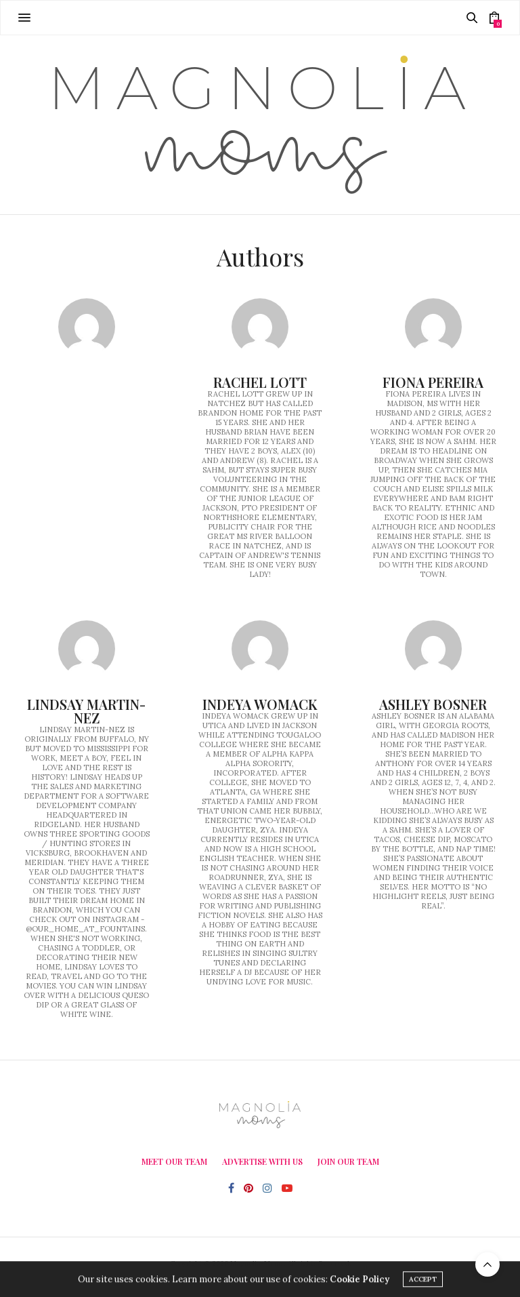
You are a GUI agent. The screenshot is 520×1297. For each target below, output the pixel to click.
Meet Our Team (174, 1161)
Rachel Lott (260, 382)
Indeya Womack (260, 704)
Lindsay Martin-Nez (86, 711)
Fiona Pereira (433, 382)
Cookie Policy (359, 1281)
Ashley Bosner (433, 704)
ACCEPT (423, 1281)
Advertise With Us (262, 1161)
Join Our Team (348, 1161)
